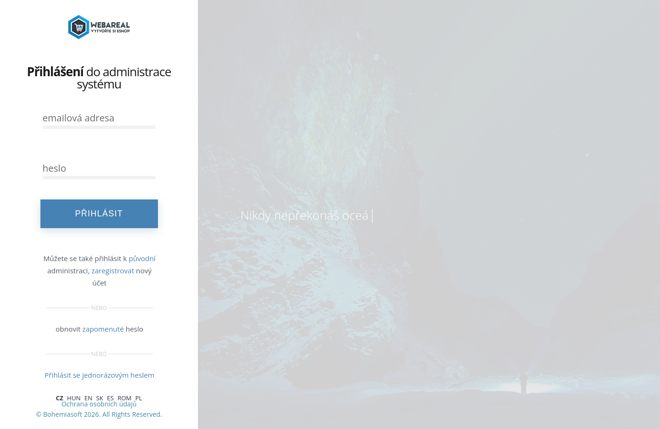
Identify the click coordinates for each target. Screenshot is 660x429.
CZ (59, 398)
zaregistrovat (113, 270)
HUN (74, 398)
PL (138, 398)
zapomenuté (103, 329)
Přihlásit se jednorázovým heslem (100, 375)
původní (142, 258)
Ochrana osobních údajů (99, 403)
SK (99, 398)
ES (110, 398)
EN (88, 398)
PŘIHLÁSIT (99, 213)
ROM (125, 398)
